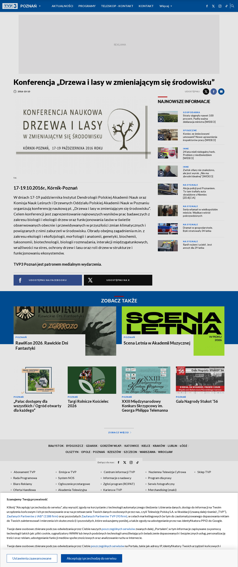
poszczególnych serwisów (118, 529)
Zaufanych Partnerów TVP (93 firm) (104, 516)
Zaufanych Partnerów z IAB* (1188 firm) (32, 516)
